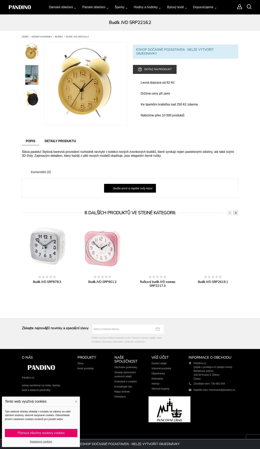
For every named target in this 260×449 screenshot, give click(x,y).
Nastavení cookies (41, 441)
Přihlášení (120, 396)
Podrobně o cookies (125, 381)
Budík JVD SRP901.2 (102, 282)
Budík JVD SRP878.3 (47, 282)
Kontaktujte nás (123, 386)
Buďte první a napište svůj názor (130, 188)
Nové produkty (85, 368)
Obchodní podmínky (125, 367)
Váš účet (160, 357)
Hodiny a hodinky (146, 7)
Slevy (80, 363)
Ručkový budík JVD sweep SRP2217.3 (157, 284)
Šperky (120, 7)
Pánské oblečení (93, 7)
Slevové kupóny (160, 388)
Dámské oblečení (61, 7)
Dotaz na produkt (155, 69)
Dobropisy (157, 378)
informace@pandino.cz (222, 389)
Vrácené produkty (161, 368)
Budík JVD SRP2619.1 (213, 282)
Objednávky (158, 373)
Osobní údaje (158, 363)
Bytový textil (175, 7)
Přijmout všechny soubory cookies (41, 433)
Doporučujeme (203, 7)
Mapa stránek (122, 391)
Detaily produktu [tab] (60, 141)
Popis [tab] (30, 141)
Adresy (155, 383)
